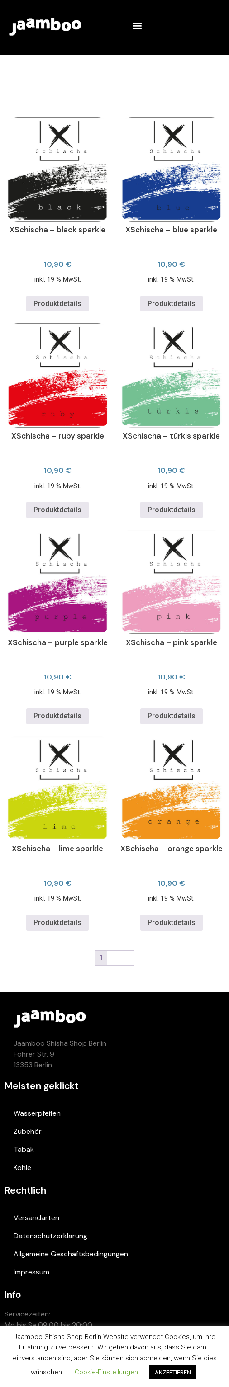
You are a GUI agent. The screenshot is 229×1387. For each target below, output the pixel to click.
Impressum (31, 1272)
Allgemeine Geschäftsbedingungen (71, 1254)
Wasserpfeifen (37, 1113)
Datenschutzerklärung (50, 1236)
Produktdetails (57, 303)
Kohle (22, 1167)
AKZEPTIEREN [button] (173, 1372)
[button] (136, 25)
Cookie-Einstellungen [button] (106, 1372)
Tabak (24, 1149)
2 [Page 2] (113, 957)
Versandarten (36, 1217)
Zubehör (28, 1131)
